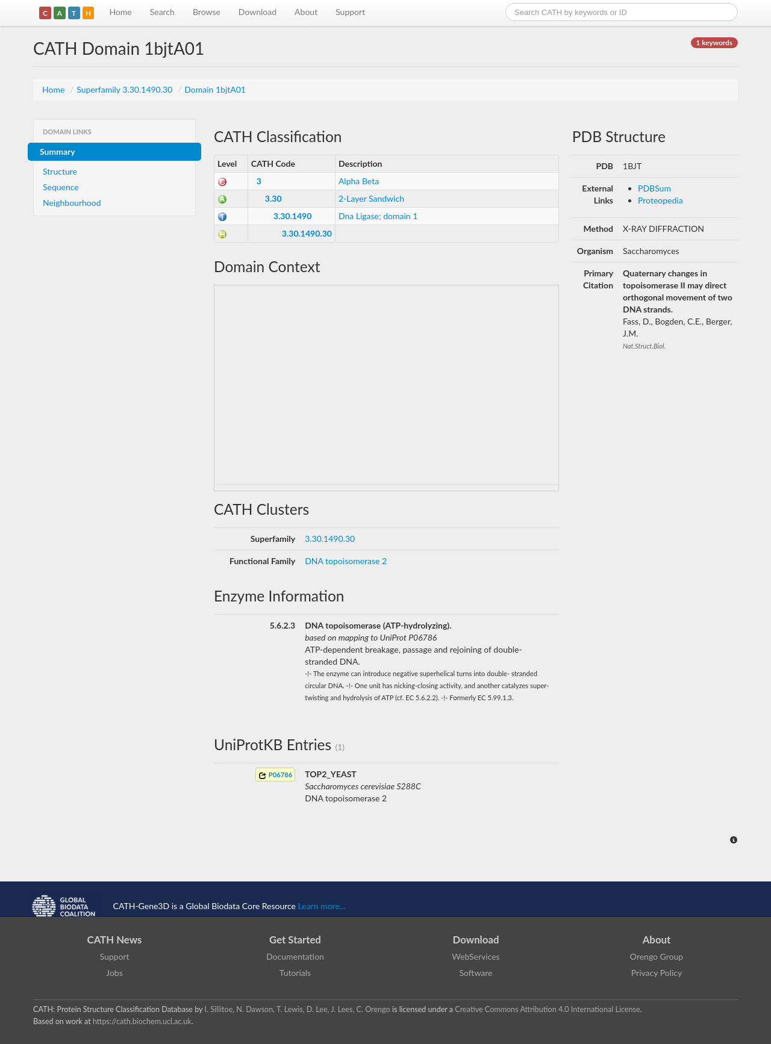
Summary (57, 151)
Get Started (295, 939)
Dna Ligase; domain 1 (378, 216)
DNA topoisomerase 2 (346, 561)
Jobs (114, 973)
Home (120, 12)
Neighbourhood (72, 202)
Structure (60, 171)
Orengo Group (656, 956)
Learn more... (322, 906)
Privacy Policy (656, 973)
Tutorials (295, 973)
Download (257, 12)
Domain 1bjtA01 (215, 89)
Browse (206, 12)
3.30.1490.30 (307, 233)
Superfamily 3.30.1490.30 (125, 89)
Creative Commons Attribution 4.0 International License (547, 1009)
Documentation (295, 956)
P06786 (275, 775)
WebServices (475, 956)
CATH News (114, 939)
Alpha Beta (359, 181)
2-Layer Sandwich (371, 198)
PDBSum (654, 188)
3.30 (273, 198)
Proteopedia (660, 200)
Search (162, 12)
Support (350, 12)
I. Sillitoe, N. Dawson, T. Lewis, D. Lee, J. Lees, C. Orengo (297, 1009)
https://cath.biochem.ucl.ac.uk (142, 1021)
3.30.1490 (292, 216)
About (306, 12)
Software (476, 973)
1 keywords (714, 42)
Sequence (61, 187)
